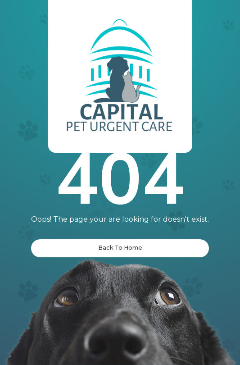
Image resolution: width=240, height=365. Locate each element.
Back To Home (120, 247)
